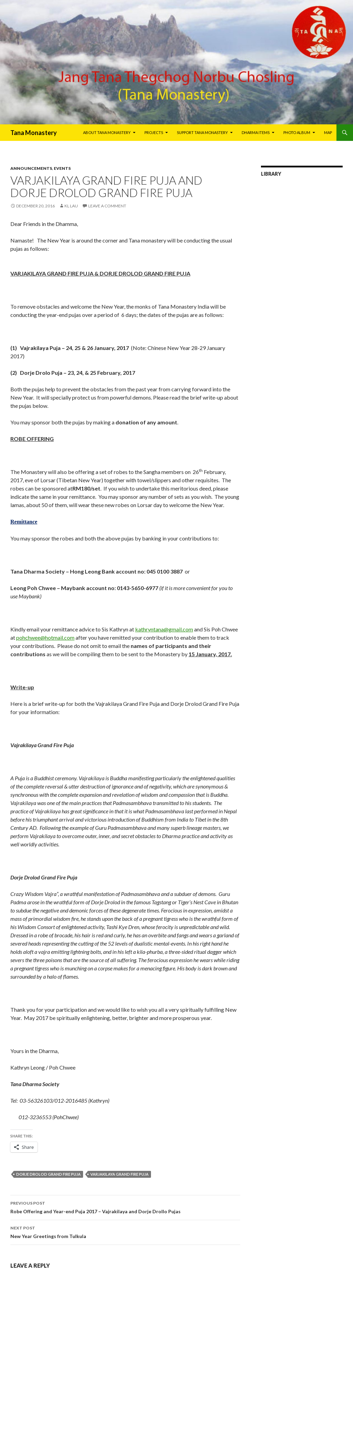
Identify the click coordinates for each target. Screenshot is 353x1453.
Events (62, 168)
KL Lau (71, 205)
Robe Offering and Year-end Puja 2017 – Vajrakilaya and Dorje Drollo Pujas (125, 1206)
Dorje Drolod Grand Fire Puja (48, 1174)
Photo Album (296, 132)
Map (328, 132)
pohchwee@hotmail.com (45, 637)
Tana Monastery (33, 132)
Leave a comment (107, 205)
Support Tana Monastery (202, 132)
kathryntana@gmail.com (164, 629)
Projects (153, 132)
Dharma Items (256, 132)
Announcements (31, 168)
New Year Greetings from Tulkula (125, 1231)
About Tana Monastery (107, 132)
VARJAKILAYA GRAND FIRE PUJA (119, 1174)
